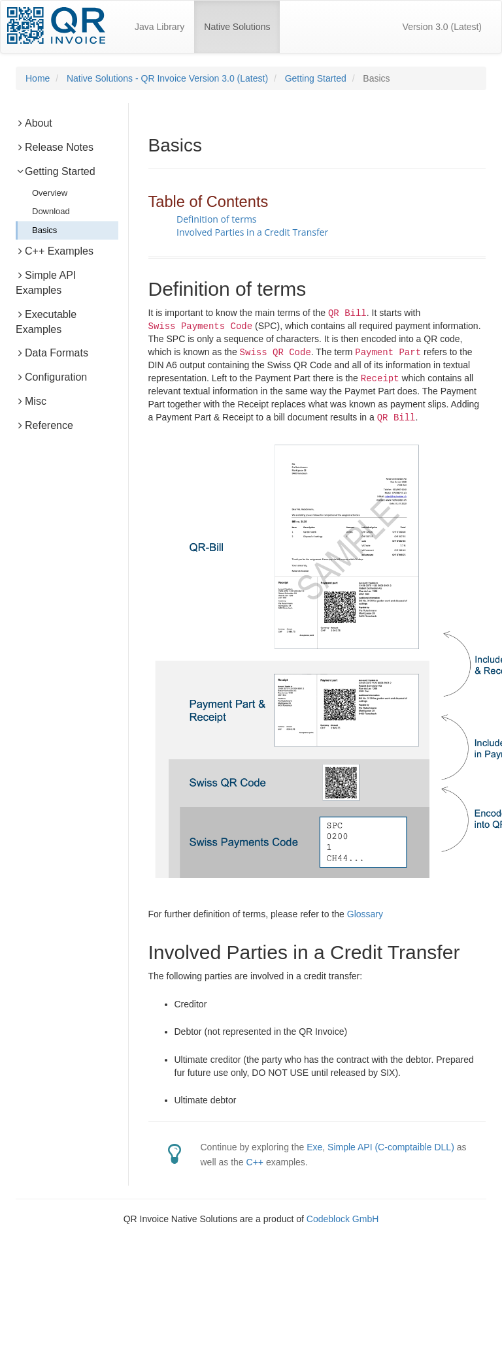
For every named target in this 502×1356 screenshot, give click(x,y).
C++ (254, 1162)
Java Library (159, 27)
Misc (31, 401)
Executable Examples (46, 322)
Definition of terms (216, 219)
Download (51, 211)
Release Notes (54, 147)
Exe (314, 1147)
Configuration (51, 377)
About (34, 123)
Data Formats (52, 352)
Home (37, 78)
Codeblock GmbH (343, 1219)
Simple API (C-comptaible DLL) (390, 1147)
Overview (49, 193)
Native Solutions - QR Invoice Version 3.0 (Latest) (167, 78)
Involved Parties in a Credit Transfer (252, 232)
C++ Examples (54, 251)
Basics (44, 230)
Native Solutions (242, 21)
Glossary (365, 914)
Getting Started (315, 78)
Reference (44, 425)
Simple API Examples (46, 283)
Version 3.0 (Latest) (442, 27)
